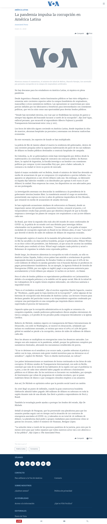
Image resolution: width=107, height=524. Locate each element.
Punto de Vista (21, 516)
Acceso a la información (24, 504)
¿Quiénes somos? (22, 491)
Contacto (58, 478)
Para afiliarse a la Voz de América (28, 478)
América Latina (21, 10)
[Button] (79, 33)
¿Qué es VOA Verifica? (63, 504)
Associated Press (21, 25)
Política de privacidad (63, 491)
